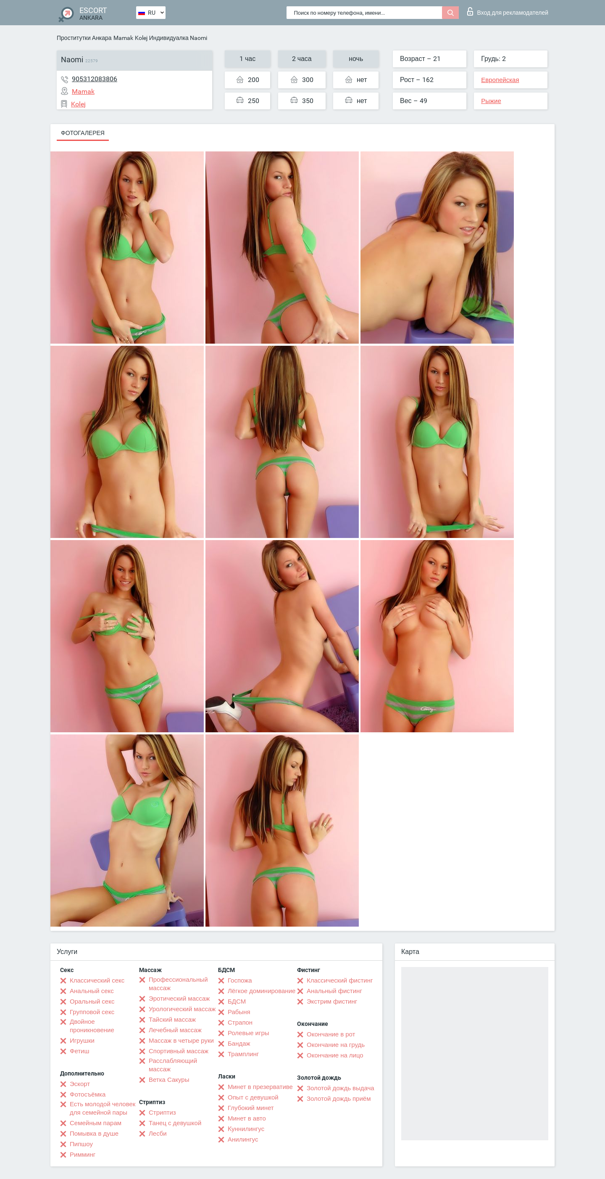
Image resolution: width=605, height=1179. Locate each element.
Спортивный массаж (178, 1051)
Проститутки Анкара (84, 37)
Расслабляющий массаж (173, 1065)
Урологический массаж (182, 1009)
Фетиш (79, 1051)
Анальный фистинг (334, 991)
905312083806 (94, 79)
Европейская (500, 80)
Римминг (82, 1154)
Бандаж (239, 1043)
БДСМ (237, 1001)
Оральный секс (92, 1001)
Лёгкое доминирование (261, 991)
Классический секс (97, 980)
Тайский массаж (172, 1019)
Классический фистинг (340, 980)
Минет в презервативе (260, 1087)
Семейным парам (95, 1123)
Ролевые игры (248, 1033)
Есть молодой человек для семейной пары (102, 1108)
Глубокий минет (251, 1108)
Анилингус (243, 1139)
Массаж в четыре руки (181, 1040)
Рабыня (239, 1012)
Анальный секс (92, 991)
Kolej (141, 37)
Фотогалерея (83, 133)
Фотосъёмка (87, 1094)
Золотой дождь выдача (340, 1088)
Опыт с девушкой (253, 1097)
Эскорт (80, 1084)
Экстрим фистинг (332, 1001)
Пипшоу (81, 1144)
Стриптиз (162, 1112)
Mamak (123, 37)
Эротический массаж (179, 998)
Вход (507, 11)
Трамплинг (243, 1054)
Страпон (240, 1022)
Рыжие (491, 101)
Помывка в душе (94, 1133)
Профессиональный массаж (178, 984)
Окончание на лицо (335, 1055)
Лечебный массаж (175, 1030)
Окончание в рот (331, 1034)
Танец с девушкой (175, 1123)
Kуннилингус (246, 1129)
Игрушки (82, 1040)
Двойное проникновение (92, 1026)
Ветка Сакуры (169, 1080)
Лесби (158, 1133)
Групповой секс (92, 1012)
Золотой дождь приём (339, 1098)
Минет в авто (247, 1118)
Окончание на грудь (336, 1045)
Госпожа (240, 980)
